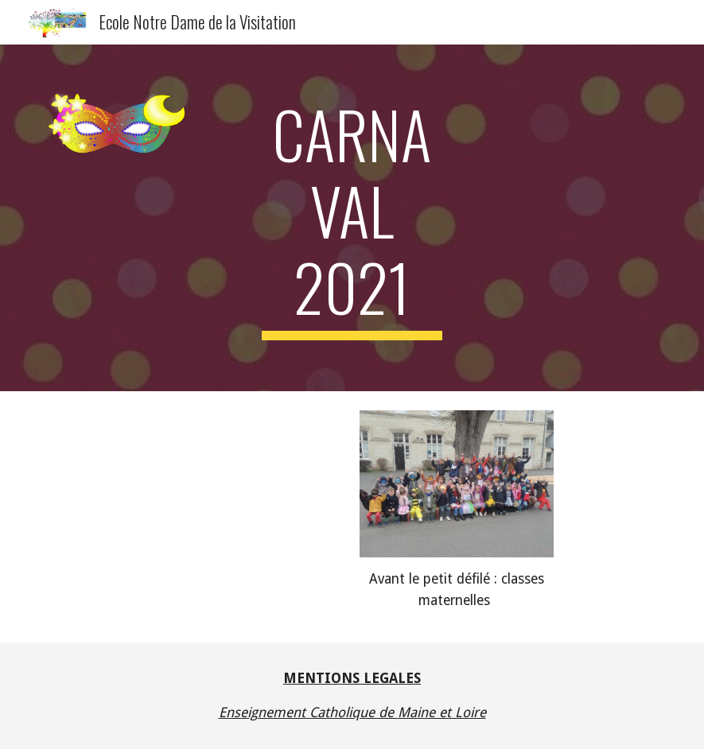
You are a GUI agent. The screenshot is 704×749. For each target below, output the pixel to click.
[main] (352, 218)
